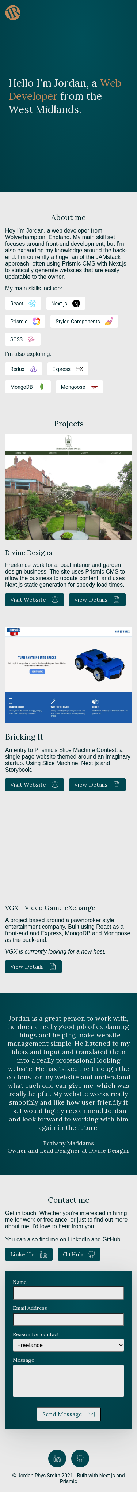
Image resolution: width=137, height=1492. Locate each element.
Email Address (30, 1308)
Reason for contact (36, 1334)
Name (20, 1282)
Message (23, 1360)
